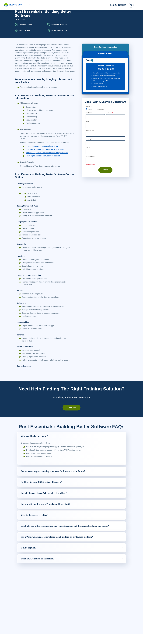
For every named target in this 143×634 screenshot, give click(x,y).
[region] (71, 630)
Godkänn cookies (115, 630)
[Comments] (105, 138)
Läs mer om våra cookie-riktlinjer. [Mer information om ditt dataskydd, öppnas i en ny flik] (35, 631)
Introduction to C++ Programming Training (43, 149)
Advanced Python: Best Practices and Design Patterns (47, 155)
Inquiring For (89, 83)
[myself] (86, 86)
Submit (105, 148)
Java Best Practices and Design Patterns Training (45, 152)
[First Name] (95, 94)
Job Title (88, 125)
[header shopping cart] (131, 4)
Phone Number (91, 108)
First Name (89, 90)
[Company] (105, 120)
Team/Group (101, 86)
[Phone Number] (105, 111)
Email (88, 99)
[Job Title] (105, 129)
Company (89, 116)
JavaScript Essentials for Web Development (43, 158)
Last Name (110, 90)
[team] (96, 86)
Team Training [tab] (105, 23)
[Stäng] (139, 629)
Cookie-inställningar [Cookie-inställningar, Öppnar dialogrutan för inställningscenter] (97, 630)
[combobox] (88, 112)
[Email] (105, 103)
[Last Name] (115, 94)
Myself (90, 86)
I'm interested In (91, 134)
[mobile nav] (137, 5)
